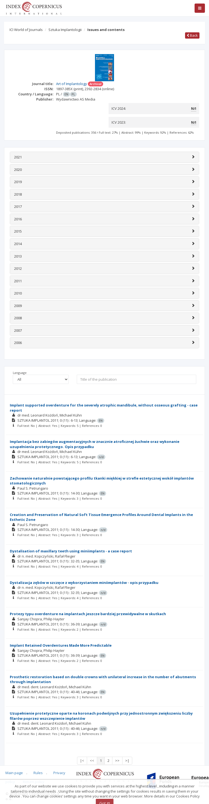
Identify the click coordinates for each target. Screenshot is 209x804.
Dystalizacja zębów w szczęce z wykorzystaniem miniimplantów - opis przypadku (84, 582)
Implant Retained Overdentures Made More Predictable (61, 645)
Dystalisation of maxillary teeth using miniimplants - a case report (71, 551)
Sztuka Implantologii (65, 29)
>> (117, 760)
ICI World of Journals (26, 29)
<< (92, 760)
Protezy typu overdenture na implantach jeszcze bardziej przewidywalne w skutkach (88, 613)
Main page (14, 772)
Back (192, 35)
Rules (38, 772)
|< (82, 760)
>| (127, 760)
